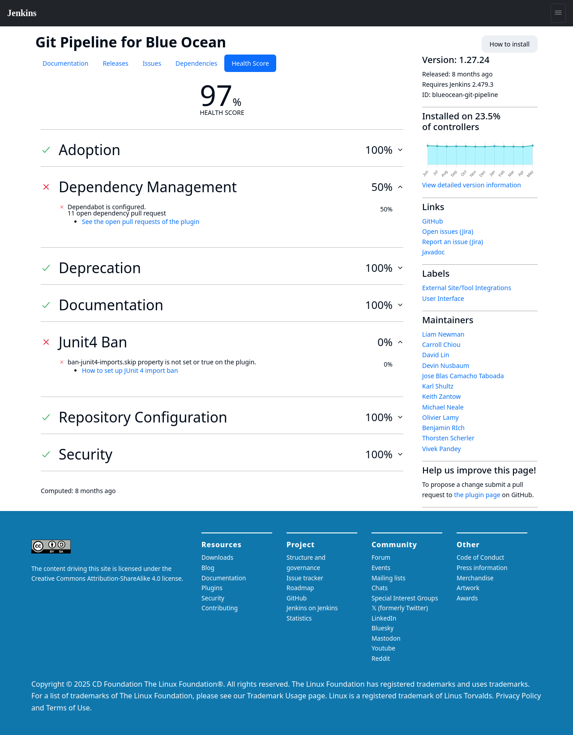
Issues (152, 63)
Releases (115, 63)
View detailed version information (471, 185)
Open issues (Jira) (447, 231)
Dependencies (196, 63)
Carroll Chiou (441, 344)
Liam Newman (443, 334)
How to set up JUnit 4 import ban (130, 370)
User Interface (443, 298)
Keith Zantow (441, 396)
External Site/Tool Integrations (466, 287)
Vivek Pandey (441, 448)
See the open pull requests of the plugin (140, 221)
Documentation (65, 63)
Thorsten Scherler (448, 438)
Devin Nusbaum (445, 365)
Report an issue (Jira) (452, 241)
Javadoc (433, 252)
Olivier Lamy (440, 417)
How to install (510, 44)
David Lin (435, 355)
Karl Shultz (437, 386)
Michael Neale (443, 407)
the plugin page (477, 494)
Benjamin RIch (443, 427)
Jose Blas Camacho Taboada (463, 376)
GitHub (432, 221)
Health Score (250, 63)
